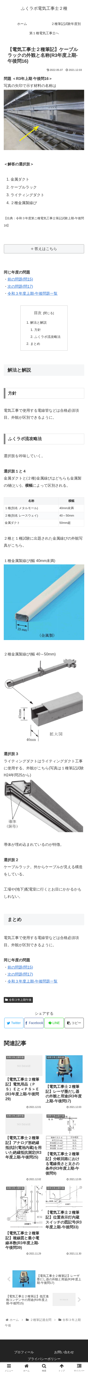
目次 (38, 313)
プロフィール (24, 1352)
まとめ (35, 344)
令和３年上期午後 (18, 999)
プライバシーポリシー (44, 1359)
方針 (37, 330)
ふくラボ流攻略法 (47, 337)
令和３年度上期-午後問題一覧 (32, 293)
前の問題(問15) (20, 279)
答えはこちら (45, 249)
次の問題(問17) (20, 286)
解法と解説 (38, 322)
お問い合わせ (64, 1352)
